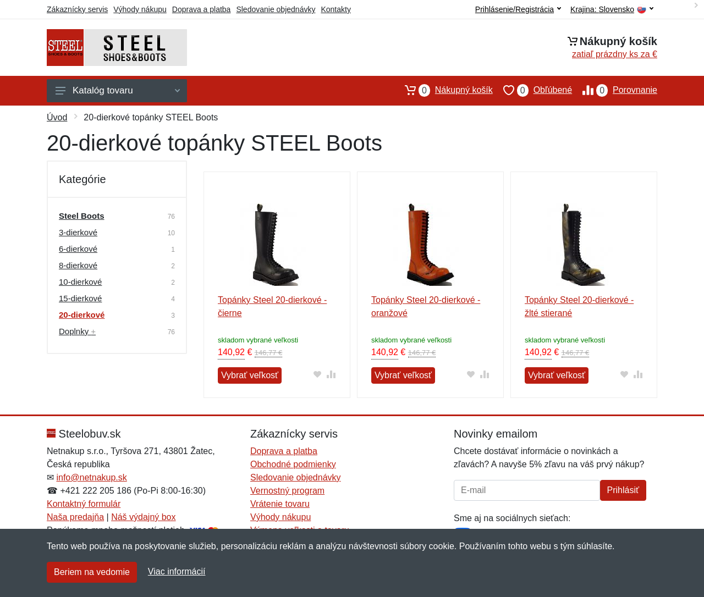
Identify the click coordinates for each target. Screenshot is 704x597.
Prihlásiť (623, 490)
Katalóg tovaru (118, 90)
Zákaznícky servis (77, 9)
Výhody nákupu (140, 9)
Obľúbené (532, 90)
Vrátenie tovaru (280, 503)
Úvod (57, 117)
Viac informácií (177, 571)
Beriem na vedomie (92, 572)
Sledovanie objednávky (275, 9)
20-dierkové (82, 314)
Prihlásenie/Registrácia (518, 9)
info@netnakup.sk (91, 477)
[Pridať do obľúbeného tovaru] (317, 374)
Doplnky (77, 331)
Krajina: (611, 9)
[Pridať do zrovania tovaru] (331, 374)
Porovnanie (614, 90)
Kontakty (335, 9)
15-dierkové (80, 298)
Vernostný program (287, 490)
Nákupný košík (443, 90)
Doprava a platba (201, 9)
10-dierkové (80, 281)
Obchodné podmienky (293, 464)
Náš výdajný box (143, 517)
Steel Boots (82, 215)
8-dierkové (78, 265)
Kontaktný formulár (83, 503)
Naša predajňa (75, 517)
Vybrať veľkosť (249, 375)
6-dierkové (78, 248)
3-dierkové (78, 232)
